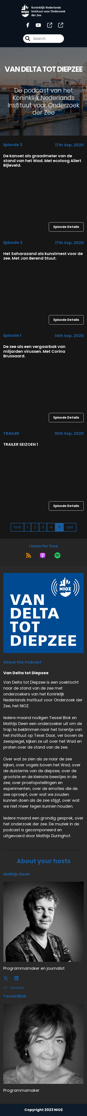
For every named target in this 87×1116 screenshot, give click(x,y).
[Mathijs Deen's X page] (8, 978)
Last (69, 527)
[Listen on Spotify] (57, 555)
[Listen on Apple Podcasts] (43, 555)
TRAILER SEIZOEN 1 (20, 444)
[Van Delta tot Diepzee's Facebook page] (27, 25)
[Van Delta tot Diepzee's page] (47, 25)
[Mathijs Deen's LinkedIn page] (19, 978)
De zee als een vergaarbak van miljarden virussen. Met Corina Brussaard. (34, 351)
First (17, 527)
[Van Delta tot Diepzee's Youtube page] (35, 25)
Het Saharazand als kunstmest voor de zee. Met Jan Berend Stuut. (43, 256)
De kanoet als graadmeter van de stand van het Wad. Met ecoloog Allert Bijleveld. (42, 160)
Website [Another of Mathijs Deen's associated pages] (14, 987)
